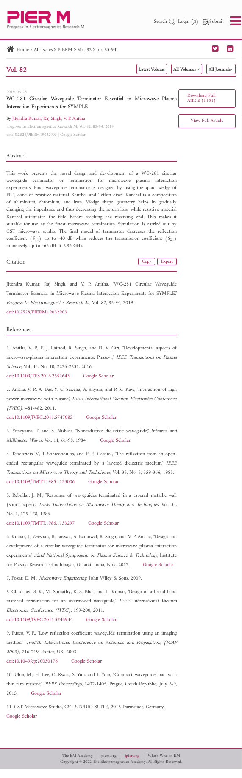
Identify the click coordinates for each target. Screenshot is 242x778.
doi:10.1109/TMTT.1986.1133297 (40, 523)
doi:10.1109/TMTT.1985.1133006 (40, 482)
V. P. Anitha (74, 119)
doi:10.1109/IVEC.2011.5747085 (39, 417)
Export (167, 261)
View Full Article (207, 121)
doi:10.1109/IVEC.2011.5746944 (39, 620)
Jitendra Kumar (26, 119)
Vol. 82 (85, 50)
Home (23, 50)
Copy (146, 261)
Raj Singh (52, 119)
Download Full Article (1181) (201, 98)
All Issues (43, 50)
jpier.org (132, 756)
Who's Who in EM (164, 756)
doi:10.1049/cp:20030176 (32, 661)
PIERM (65, 50)
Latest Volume (152, 70)
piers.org (109, 756)
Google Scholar (73, 134)
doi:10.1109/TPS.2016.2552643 (38, 376)
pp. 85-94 (106, 50)
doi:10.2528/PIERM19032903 (31, 134)
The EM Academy (77, 756)
